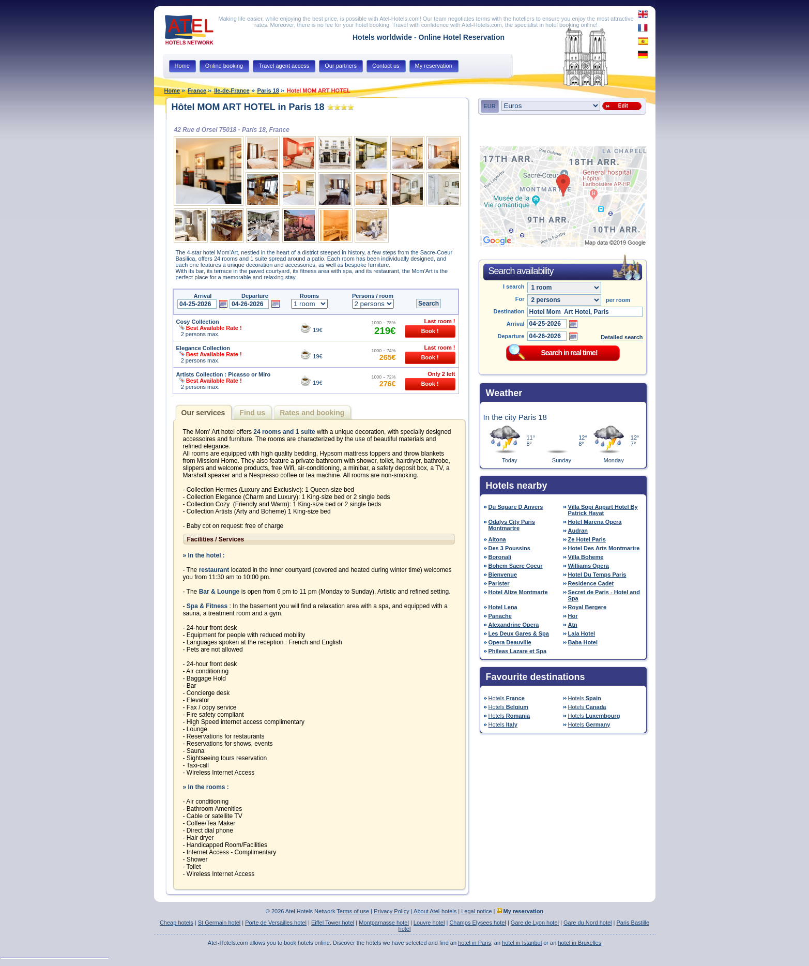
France (197, 90)
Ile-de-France (231, 90)
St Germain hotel (219, 922)
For (520, 299)
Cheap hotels (176, 922)
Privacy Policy (391, 911)
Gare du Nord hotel (587, 922)
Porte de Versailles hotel (276, 922)
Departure (511, 336)
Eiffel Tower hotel (332, 922)
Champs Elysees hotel (477, 922)
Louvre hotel (429, 922)
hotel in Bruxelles (579, 943)
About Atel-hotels (435, 911)
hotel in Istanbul (522, 943)
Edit (621, 106)
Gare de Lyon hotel (535, 922)
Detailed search (622, 337)
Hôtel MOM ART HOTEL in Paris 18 (248, 107)
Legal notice (476, 911)
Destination (509, 311)
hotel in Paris (474, 943)
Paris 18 (268, 90)
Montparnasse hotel (384, 922)
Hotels (507, 698)
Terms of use (353, 911)
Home (172, 90)
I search (514, 286)
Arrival (516, 324)
